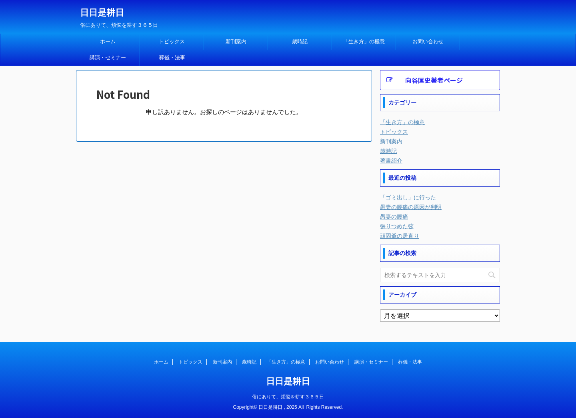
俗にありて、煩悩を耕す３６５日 (288, 397)
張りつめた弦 (397, 226)
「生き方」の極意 (364, 41)
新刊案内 (236, 41)
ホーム (108, 41)
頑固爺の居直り (399, 236)
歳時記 (300, 41)
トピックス (172, 41)
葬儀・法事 (172, 57)
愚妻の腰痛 (394, 216)
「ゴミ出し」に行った (408, 197)
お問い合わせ (428, 41)
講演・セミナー (108, 57)
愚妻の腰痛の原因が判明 (411, 207)
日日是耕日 (102, 13)
